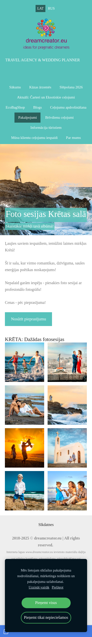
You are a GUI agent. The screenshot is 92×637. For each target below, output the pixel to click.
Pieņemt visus (46, 603)
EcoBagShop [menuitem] (15, 107)
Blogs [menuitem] (37, 107)
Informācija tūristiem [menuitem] (46, 128)
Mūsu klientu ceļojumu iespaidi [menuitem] (34, 138)
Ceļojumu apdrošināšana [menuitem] (68, 107)
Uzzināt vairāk (39, 587)
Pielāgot (57, 587)
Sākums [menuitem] (15, 87)
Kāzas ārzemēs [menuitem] (40, 87)
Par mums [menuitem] (73, 138)
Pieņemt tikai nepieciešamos (46, 617)
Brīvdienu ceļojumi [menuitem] (59, 117)
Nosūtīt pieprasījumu (28, 319)
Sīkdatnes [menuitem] (45, 525)
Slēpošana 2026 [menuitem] (71, 87)
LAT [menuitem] (40, 8)
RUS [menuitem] (51, 8)
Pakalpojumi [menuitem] (27, 117)
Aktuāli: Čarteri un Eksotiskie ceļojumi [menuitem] (46, 97)
